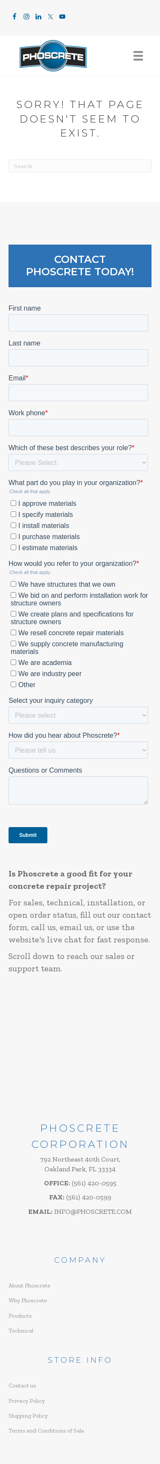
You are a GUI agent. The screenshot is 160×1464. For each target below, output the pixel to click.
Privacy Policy (27, 1400)
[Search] (80, 166)
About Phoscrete (29, 1285)
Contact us (22, 1385)
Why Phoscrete (28, 1300)
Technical (21, 1330)
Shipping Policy (28, 1415)
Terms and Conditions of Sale (46, 1430)
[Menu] (138, 56)
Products (20, 1315)
